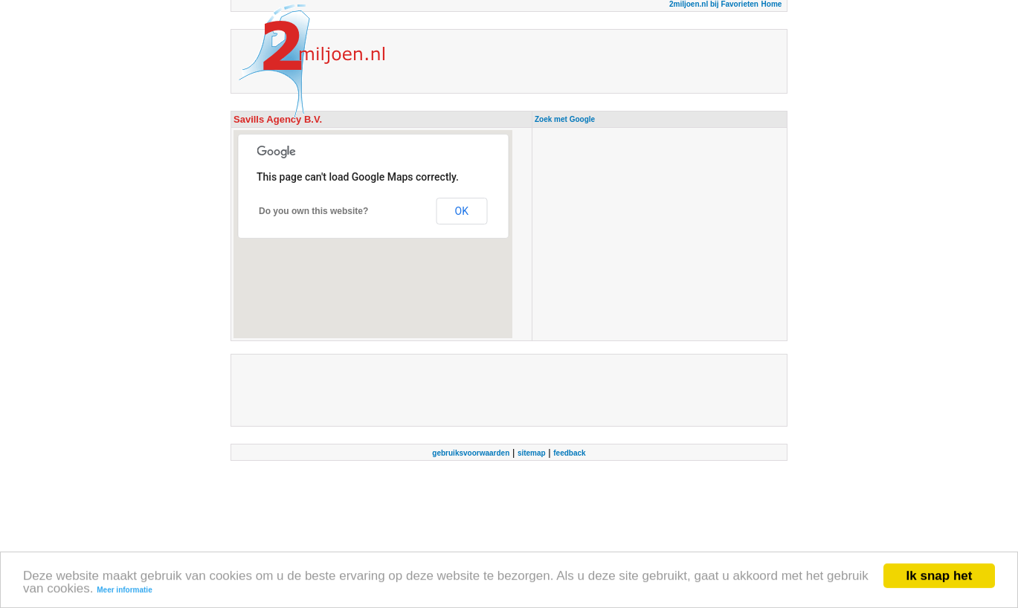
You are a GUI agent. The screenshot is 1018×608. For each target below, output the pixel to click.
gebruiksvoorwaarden (470, 453)
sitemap (532, 453)
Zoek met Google (565, 119)
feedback (569, 453)
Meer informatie (124, 590)
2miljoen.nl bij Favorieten (713, 4)
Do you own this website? (313, 211)
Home (771, 4)
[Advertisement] (660, 234)
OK (461, 211)
